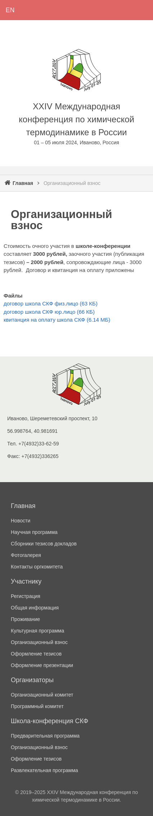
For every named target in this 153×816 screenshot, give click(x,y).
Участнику (26, 581)
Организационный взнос (39, 642)
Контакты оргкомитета (37, 567)
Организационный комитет (42, 695)
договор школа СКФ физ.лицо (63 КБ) (51, 303)
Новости (20, 520)
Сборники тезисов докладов (44, 544)
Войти (50, 10)
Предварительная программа (45, 736)
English (10, 10)
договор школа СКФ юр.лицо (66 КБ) (49, 312)
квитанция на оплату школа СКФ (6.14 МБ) (57, 320)
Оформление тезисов (36, 654)
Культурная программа (37, 631)
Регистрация (30, 10)
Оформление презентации (42, 665)
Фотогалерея (26, 555)
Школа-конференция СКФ (49, 721)
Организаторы (32, 680)
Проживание (25, 619)
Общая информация (35, 608)
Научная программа (34, 532)
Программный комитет (37, 706)
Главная (23, 183)
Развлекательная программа (44, 770)
